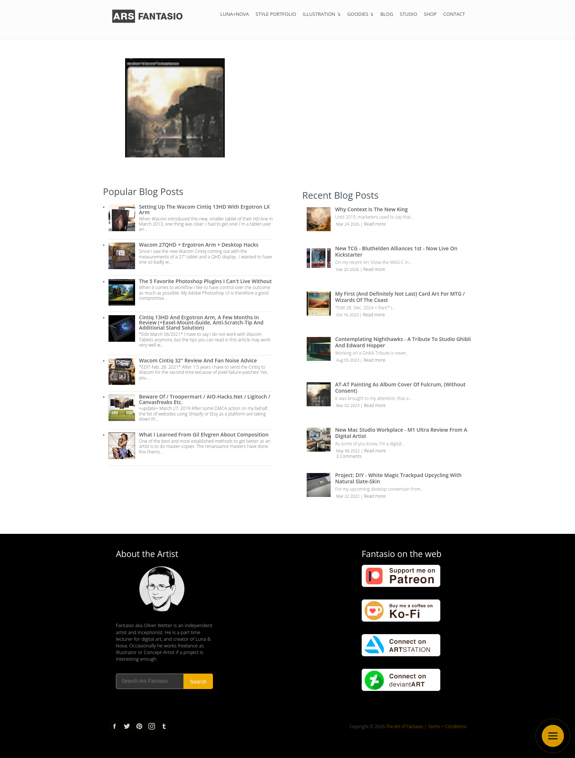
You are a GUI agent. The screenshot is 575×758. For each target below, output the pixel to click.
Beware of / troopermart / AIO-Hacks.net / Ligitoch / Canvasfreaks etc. (205, 399)
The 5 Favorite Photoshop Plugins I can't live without (205, 281)
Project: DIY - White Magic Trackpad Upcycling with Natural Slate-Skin (398, 478)
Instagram (151, 726)
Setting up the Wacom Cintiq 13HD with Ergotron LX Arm (204, 209)
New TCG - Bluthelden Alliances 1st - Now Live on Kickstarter (396, 251)
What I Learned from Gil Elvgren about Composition (204, 434)
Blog (386, 14)
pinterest (139, 726)
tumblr (163, 726)
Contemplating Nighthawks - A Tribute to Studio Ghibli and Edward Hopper (403, 342)
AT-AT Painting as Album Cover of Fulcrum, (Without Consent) (400, 387)
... (303, 519)
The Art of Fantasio (404, 726)
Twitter (127, 726)
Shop (430, 14)
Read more (375, 224)
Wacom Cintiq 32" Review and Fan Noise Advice (198, 360)
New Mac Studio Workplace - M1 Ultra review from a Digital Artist (401, 432)
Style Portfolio (276, 14)
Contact (454, 14)
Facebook (115, 726)
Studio (408, 14)
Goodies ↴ (360, 14)
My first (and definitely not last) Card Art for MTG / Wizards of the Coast (400, 296)
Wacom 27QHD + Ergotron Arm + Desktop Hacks (199, 244)
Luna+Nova (234, 14)
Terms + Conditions (447, 726)
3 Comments (349, 456)
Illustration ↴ (322, 14)
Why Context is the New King (371, 209)
